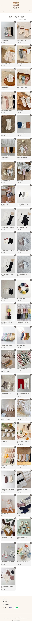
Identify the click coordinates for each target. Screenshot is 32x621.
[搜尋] (29, 11)
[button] (1, 5)
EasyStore (21, 616)
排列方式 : (21, 19)
